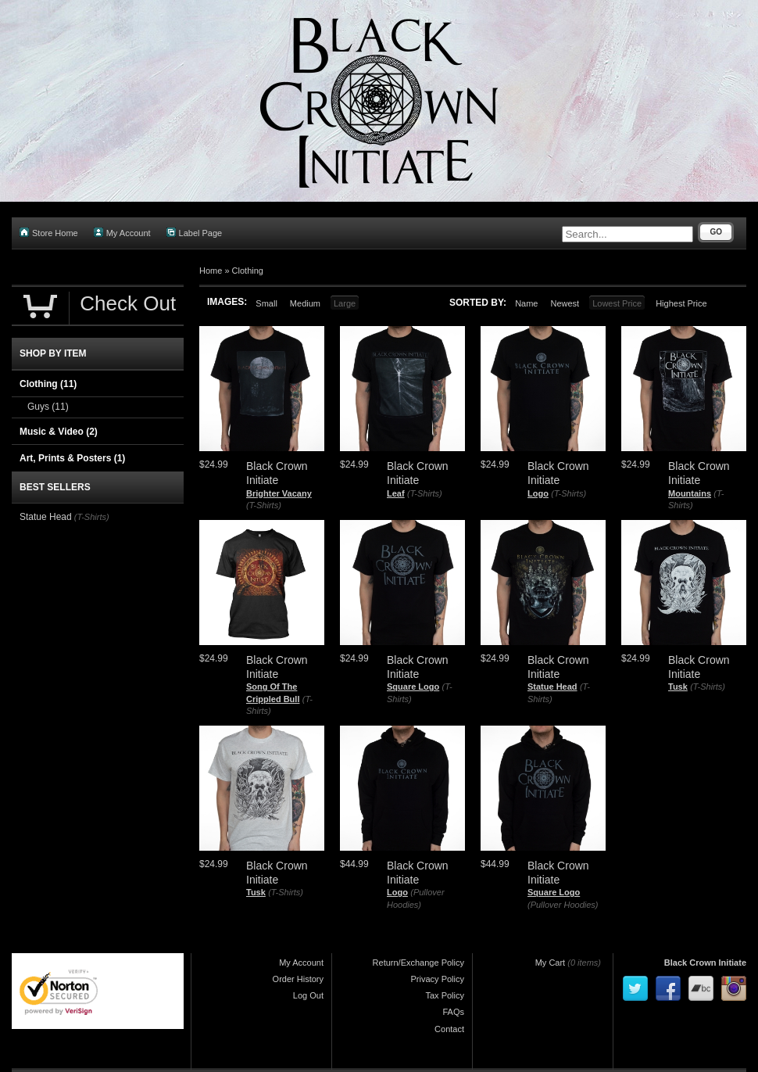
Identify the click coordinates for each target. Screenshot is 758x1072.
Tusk (678, 686)
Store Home (49, 233)
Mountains (689, 493)
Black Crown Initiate (705, 962)
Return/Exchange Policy (418, 962)
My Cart (550, 962)
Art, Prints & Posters (72, 458)
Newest (564, 303)
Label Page (194, 233)
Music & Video (59, 431)
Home (210, 270)
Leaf (396, 493)
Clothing (247, 270)
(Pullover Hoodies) (562, 904)
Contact (449, 1029)
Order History (298, 979)
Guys (48, 406)
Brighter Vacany (279, 493)
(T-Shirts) (263, 505)
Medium (305, 303)
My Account (122, 233)
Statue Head (552, 686)
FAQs (453, 1011)
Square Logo (413, 686)
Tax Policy (444, 995)
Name (526, 303)
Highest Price (681, 303)
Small (266, 303)
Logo (538, 493)
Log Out (308, 995)
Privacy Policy (437, 979)
